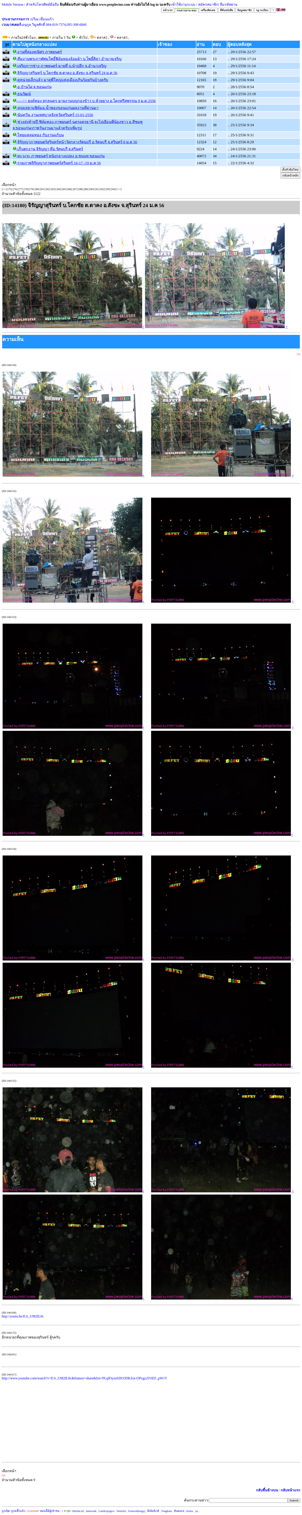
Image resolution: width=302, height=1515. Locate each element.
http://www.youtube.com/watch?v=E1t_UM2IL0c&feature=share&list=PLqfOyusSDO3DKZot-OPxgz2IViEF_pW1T (84, 1378)
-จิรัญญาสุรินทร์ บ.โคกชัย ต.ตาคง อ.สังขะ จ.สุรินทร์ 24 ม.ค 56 (66, 73)
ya (196, 1511)
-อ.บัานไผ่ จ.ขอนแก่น (34, 87)
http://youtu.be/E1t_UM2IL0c (23, 1316)
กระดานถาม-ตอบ (187, 10)
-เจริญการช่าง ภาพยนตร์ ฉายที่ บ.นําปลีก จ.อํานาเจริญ (61, 66)
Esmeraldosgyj (136, 1511)
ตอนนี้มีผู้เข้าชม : (51, 1511)
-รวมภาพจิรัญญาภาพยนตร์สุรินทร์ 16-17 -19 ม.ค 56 (58, 163)
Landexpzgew (107, 1511)
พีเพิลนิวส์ (153, 1511)
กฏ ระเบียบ (262, 10)
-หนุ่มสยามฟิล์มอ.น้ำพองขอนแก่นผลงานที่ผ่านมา (57, 108)
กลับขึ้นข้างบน (267, 1490)
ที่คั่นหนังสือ (226, 10)
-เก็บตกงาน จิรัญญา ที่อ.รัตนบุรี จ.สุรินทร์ (49, 149)
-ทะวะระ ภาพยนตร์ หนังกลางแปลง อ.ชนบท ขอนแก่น (60, 156)
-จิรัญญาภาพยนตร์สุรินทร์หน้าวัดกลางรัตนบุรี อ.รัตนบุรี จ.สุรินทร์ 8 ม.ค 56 (76, 142)
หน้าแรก (168, 10)
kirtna (189, 1511)
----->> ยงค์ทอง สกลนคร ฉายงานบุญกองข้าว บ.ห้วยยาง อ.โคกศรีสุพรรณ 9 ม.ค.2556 (86, 101)
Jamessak (91, 1511)
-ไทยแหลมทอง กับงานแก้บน (40, 135)
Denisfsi (121, 1511)
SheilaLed (78, 1511)
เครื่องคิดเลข (208, 10)
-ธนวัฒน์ (23, 94)
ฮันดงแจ (179, 1511)
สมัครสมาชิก (208, 4)
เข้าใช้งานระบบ (182, 4)
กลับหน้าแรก (290, 1490)
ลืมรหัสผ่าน (228, 4)
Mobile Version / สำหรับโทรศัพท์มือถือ (30, 4)
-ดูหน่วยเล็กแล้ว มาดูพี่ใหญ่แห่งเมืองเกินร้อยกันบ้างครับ (62, 80)
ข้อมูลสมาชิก (244, 10)
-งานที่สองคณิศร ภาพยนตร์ (39, 52)
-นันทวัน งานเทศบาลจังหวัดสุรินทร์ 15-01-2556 (54, 115)
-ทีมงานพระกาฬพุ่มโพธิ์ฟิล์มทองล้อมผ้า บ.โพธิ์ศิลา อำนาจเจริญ (69, 59)
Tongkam (166, 1511)
